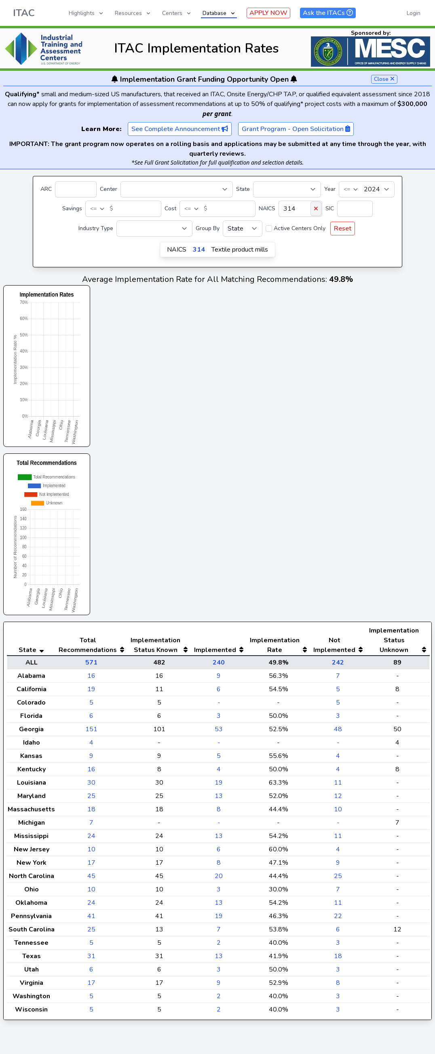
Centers (177, 13)
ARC (46, 189)
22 (338, 932)
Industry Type (95, 228)
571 (91, 678)
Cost (170, 208)
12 (338, 812)
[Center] (176, 189)
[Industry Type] (154, 228)
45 (91, 892)
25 (91, 812)
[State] (287, 189)
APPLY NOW (268, 12)
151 (91, 745)
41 (91, 932)
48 (338, 745)
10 (338, 825)
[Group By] (242, 228)
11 (338, 798)
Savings (72, 208)
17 (91, 878)
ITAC (24, 12)
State (243, 189)
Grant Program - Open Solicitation (296, 129)
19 (91, 705)
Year (330, 189)
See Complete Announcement (179, 129)
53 (219, 745)
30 (91, 798)
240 (219, 678)
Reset (342, 228)
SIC (329, 208)
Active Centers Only (299, 228)
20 (219, 892)
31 (91, 972)
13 (219, 812)
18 (91, 825)
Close (384, 79)
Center (108, 189)
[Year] (367, 189)
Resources (133, 13)
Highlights (86, 13)
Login (413, 13)
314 (199, 249)
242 (338, 678)
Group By (208, 228)
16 (91, 692)
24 (91, 852)
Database (219, 13)
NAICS (267, 208)
